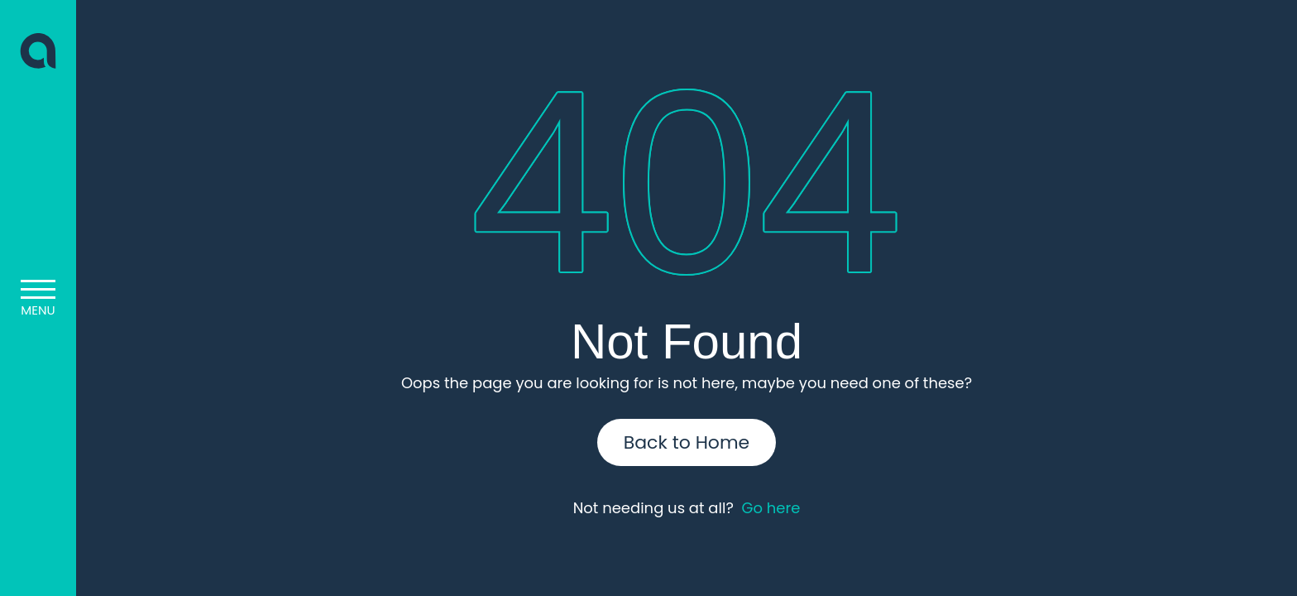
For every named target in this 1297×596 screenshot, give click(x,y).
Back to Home (686, 442)
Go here (770, 507)
